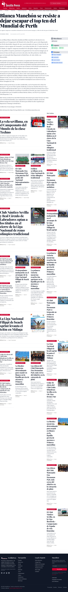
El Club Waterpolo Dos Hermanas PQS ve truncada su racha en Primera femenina (6, 289)
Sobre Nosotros (38, 560)
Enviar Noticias (55, 581)
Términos (60, 587)
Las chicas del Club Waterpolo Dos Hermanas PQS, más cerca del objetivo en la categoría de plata (38, 373)
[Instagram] (6, 573)
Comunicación (48, 8)
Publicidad (54, 577)
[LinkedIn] (9, 573)
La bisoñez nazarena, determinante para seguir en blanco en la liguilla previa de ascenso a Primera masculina (22, 375)
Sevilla (18, 8)
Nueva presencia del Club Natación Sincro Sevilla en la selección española (6, 184)
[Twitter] (4, 573)
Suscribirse (59, 569)
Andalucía (24, 8)
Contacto (37, 571)
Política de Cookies (39, 565)
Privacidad (49, 587)
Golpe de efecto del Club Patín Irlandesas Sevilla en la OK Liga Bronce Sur (6, 358)
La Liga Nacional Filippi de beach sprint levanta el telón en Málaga (52, 351)
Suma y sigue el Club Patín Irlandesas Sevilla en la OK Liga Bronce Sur (7, 160)
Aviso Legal (37, 569)
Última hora (11, 8)
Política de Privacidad (40, 564)
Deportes (36, 8)
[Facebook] (1, 573)
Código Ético (38, 562)
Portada (5, 8)
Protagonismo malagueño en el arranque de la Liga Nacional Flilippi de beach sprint (22, 276)
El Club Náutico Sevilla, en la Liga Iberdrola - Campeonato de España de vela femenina (6, 387)
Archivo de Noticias (22, 579)
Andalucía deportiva (22, 10)
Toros (41, 8)
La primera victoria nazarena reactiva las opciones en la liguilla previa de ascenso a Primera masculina (38, 279)
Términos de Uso (39, 567)
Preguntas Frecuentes (57, 579)
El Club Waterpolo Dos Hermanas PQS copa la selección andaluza (6, 261)
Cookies (55, 587)
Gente (30, 8)
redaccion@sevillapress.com (15, 588)
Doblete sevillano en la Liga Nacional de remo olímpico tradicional (37, 173)
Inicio (1, 10)
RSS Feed (20, 580)
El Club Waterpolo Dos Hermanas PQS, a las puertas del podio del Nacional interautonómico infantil (22, 176)
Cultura (55, 8)
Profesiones (62, 8)
